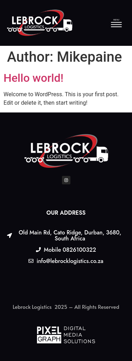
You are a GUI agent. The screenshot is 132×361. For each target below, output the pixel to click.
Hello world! (33, 78)
